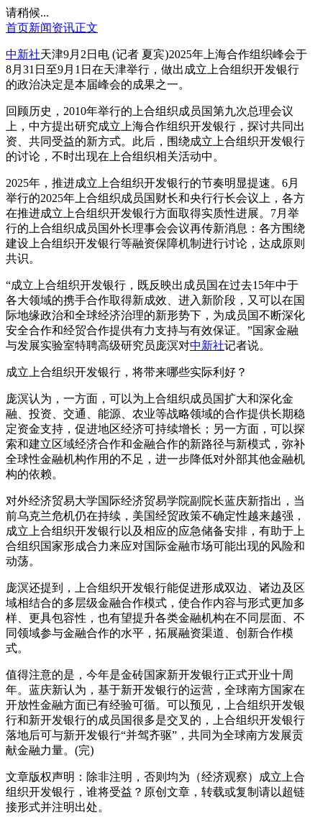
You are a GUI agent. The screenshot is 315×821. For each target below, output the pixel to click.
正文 (86, 28)
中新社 (23, 54)
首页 (17, 28)
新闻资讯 (52, 28)
